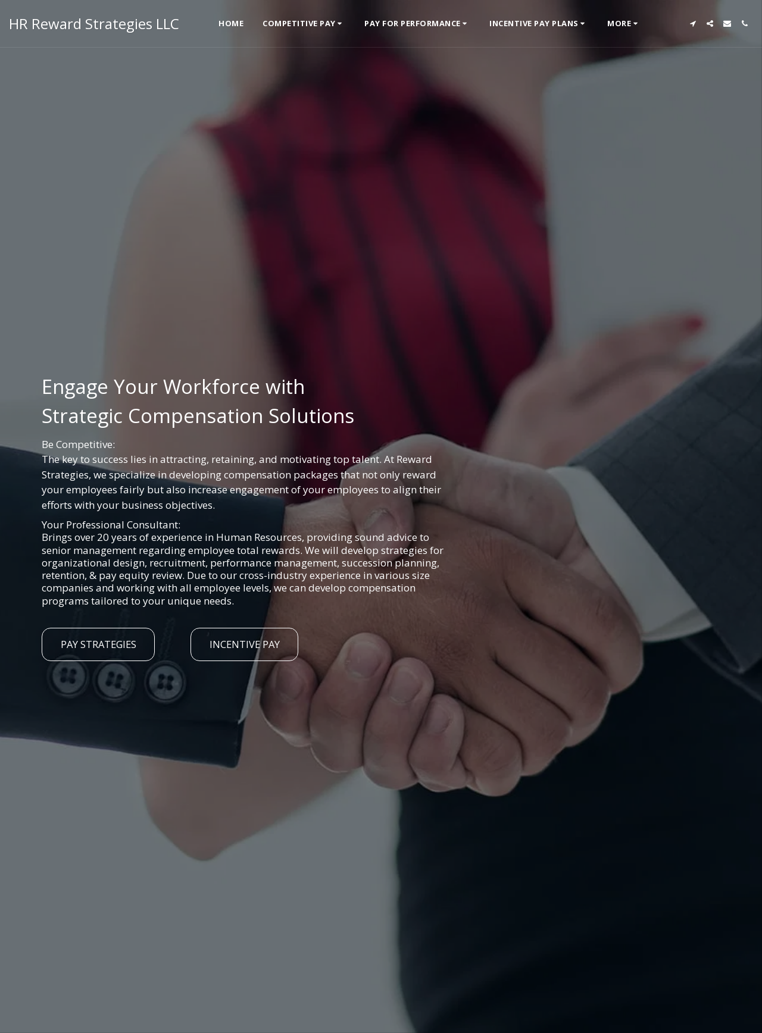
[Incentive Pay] (244, 644)
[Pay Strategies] (98, 644)
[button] (304, 23)
